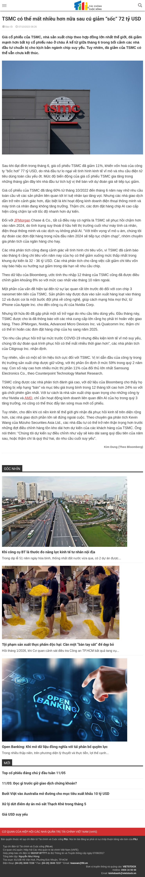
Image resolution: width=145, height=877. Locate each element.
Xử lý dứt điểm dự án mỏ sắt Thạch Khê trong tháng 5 (44, 804)
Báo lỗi (7, 26)
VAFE (93, 831)
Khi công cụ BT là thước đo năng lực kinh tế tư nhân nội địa (48, 552)
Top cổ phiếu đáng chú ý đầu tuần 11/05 (34, 773)
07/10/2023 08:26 (26, 26)
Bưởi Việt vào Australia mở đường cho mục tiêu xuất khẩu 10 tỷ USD (55, 794)
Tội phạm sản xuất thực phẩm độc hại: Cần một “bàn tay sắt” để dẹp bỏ (58, 644)
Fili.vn (49, 846)
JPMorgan (22, 220)
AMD (28, 398)
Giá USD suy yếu (15, 814)
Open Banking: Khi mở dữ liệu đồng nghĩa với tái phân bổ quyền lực (55, 747)
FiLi (66, 839)
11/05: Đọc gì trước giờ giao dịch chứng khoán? (39, 783)
